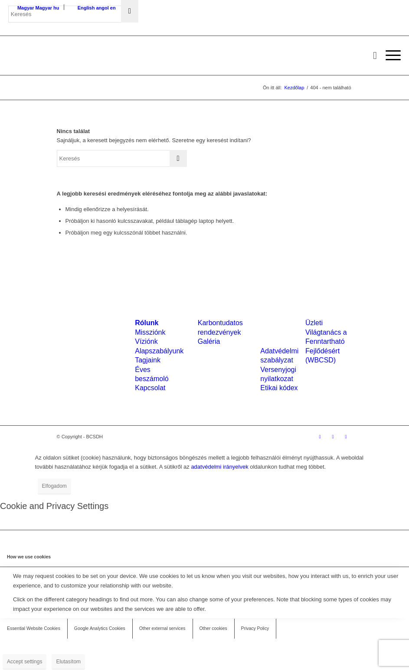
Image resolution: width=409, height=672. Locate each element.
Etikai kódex (279, 387)
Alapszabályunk (159, 351)
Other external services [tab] (162, 628)
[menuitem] (370, 55)
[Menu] (389, 55)
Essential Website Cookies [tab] (33, 628)
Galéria (209, 341)
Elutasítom (68, 662)
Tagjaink (147, 360)
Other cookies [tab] (213, 628)
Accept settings (24, 662)
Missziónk (150, 332)
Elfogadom (54, 486)
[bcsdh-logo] (73, 55)
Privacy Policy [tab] (255, 628)
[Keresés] (370, 55)
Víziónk (146, 341)
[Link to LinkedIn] (333, 436)
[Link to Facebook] (320, 436)
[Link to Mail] (346, 436)
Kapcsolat (150, 387)
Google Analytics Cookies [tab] (99, 628)
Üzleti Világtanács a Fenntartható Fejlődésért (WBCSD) (326, 341)
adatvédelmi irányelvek (219, 466)
